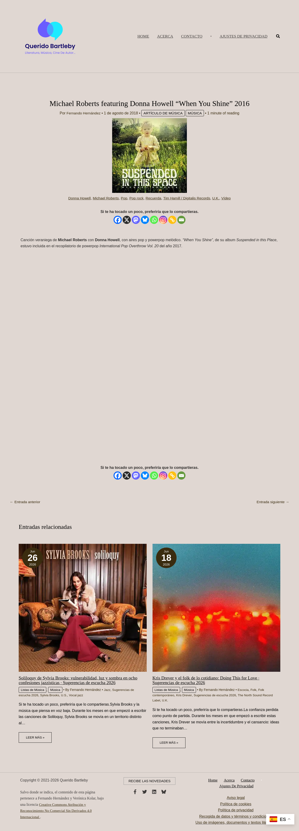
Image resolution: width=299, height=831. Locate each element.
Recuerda (154, 198)
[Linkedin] (154, 791)
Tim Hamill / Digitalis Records (188, 198)
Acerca (229, 780)
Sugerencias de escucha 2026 (217, 695)
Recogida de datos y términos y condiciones (235, 817)
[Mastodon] (136, 220)
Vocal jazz (78, 695)
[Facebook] (118, 220)
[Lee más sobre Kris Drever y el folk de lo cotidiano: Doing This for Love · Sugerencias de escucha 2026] (217, 607)
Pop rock (136, 198)
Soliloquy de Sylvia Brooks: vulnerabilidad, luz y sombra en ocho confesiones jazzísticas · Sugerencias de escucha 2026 (80, 680)
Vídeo (229, 198)
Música (196, 113)
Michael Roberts (104, 198)
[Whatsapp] (154, 220)
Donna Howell (77, 198)
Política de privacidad (235, 810)
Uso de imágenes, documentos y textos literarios (236, 823)
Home (215, 780)
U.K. (218, 198)
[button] (243, 36)
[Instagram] (163, 220)
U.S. (66, 695)
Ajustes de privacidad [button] (236, 786)
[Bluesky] (145, 220)
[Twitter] (144, 791)
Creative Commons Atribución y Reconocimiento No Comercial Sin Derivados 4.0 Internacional (57, 810)
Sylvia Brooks (51, 695)
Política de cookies (235, 804)
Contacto (246, 780)
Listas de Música (33, 690)
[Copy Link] (172, 220)
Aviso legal (236, 798)
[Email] (181, 220)
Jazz (108, 690)
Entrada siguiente (272, 502)
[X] (127, 220)
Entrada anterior (25, 502)
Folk (255, 690)
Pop (123, 198)
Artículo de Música (163, 113)
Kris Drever (185, 695)
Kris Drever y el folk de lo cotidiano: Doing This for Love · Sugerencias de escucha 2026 (208, 680)
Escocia (244, 690)
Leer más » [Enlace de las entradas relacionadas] (35, 737)
